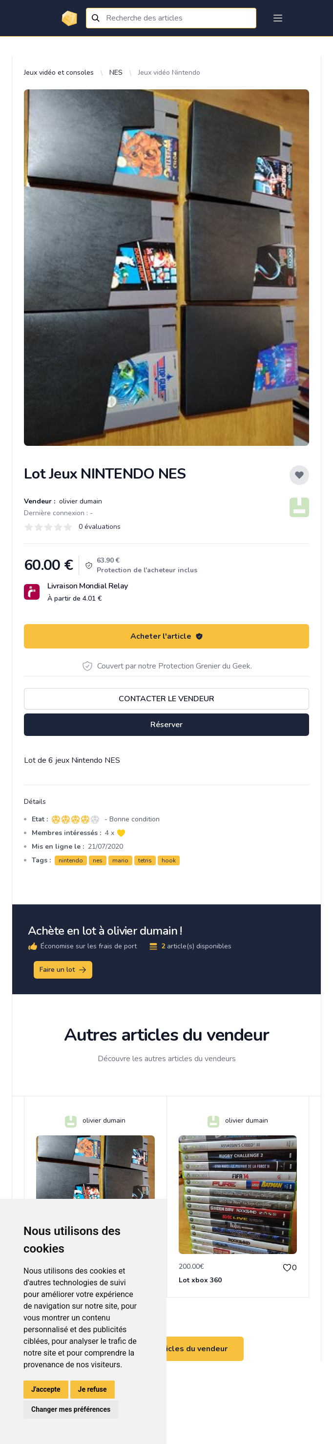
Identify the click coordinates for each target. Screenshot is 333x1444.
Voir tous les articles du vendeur (166, 1348)
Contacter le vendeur (166, 698)
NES (116, 72)
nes (98, 860)
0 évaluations (100, 526)
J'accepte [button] (46, 1389)
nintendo (71, 860)
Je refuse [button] (92, 1389)
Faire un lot (63, 970)
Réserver (166, 724)
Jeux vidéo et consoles (59, 72)
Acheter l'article (166, 636)
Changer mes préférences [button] (70, 1409)
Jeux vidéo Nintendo (169, 72)
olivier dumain (79, 501)
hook (169, 860)
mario (120, 860)
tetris (145, 860)
